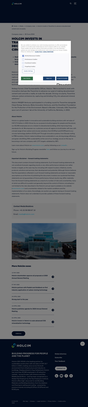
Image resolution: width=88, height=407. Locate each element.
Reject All (49, 78)
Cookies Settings (28, 71)
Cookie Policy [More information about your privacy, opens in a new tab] (39, 52)
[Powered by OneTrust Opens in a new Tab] (63, 84)
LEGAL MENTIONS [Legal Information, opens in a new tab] (48, 52)
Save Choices (27, 78)
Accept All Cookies (62, 78)
